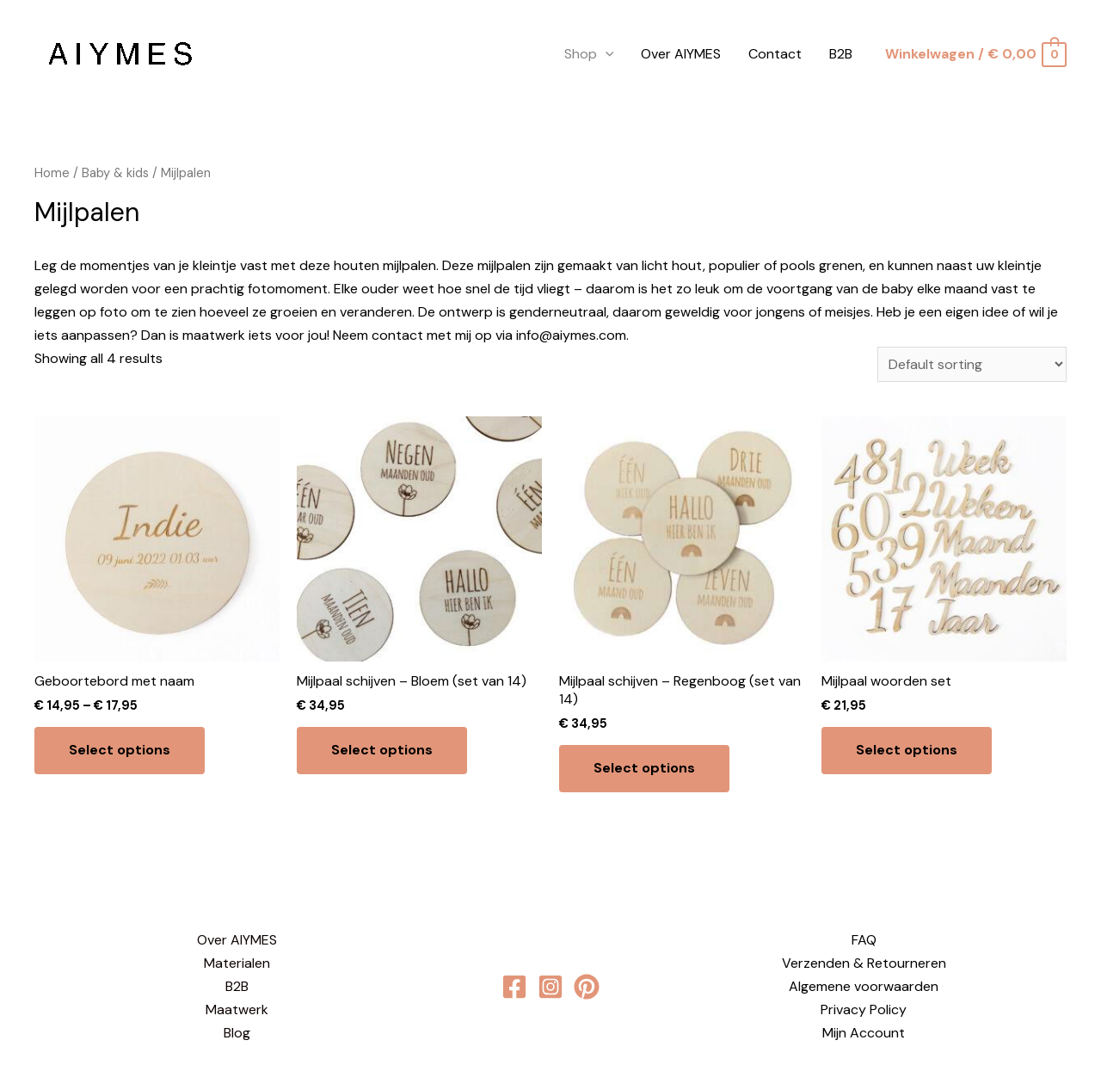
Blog (237, 1033)
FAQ (864, 940)
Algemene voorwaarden (863, 986)
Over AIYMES (681, 54)
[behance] (587, 987)
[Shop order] (972, 364)
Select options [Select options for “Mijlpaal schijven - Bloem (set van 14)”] (382, 750)
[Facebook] (514, 987)
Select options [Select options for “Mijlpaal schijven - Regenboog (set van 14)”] (644, 768)
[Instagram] (550, 987)
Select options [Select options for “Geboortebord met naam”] (119, 750)
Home (52, 173)
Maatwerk (237, 1009)
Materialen (237, 963)
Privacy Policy (864, 1009)
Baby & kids (115, 173)
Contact (775, 54)
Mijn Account (863, 1033)
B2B (840, 54)
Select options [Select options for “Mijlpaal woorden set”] (906, 750)
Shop (589, 54)
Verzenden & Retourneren (864, 963)
